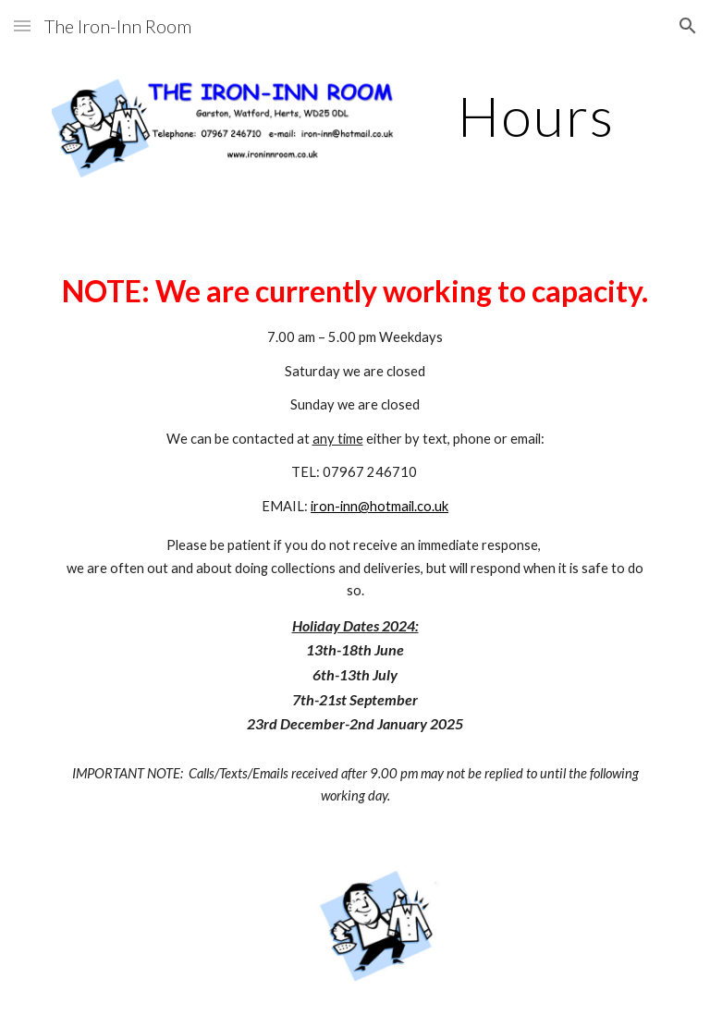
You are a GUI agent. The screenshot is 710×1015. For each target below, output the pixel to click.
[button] (22, 25)
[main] (535, 115)
